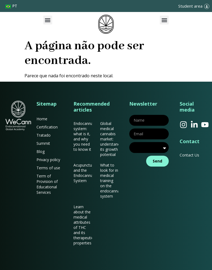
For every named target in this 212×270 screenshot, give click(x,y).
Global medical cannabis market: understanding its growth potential (112, 139)
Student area (190, 6)
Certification (47, 127)
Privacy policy (48, 159)
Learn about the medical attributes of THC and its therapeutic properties (83, 225)
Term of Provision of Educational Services (47, 184)
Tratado (43, 135)
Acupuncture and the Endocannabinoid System (88, 172)
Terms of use (48, 167)
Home (41, 118)
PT (14, 5)
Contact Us (189, 155)
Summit (43, 143)
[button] (47, 20)
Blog (40, 151)
